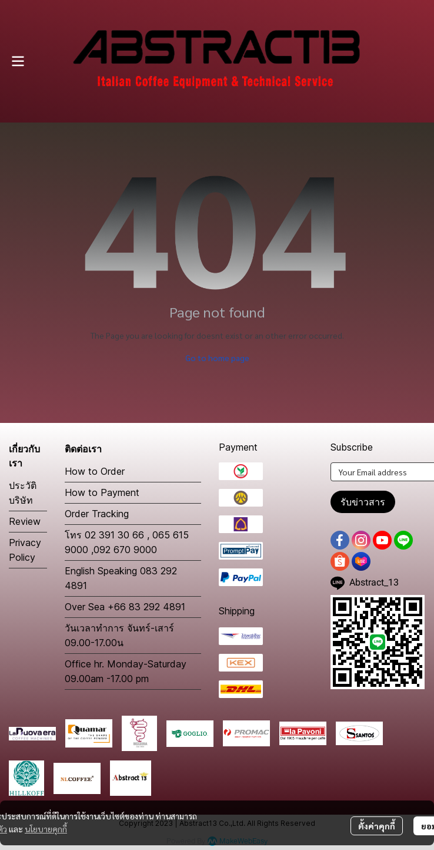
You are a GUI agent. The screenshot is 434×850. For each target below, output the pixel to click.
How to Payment (102, 492)
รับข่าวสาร (362, 502)
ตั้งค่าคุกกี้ (376, 826)
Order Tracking (97, 514)
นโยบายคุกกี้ (46, 828)
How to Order (95, 471)
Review (25, 521)
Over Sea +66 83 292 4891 (125, 607)
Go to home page (217, 357)
